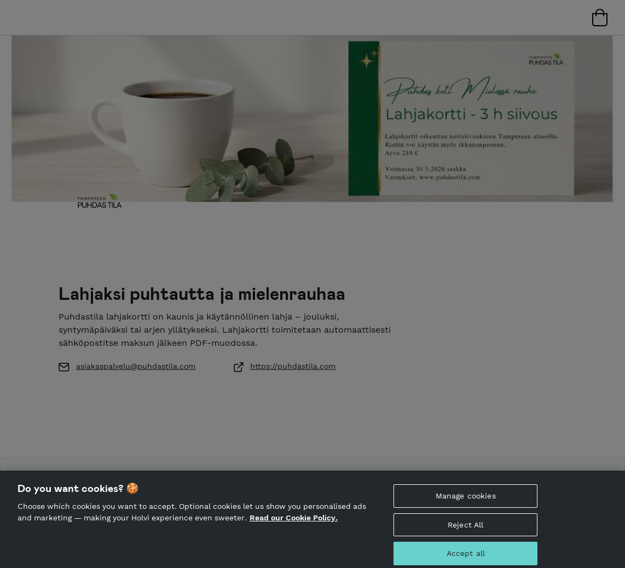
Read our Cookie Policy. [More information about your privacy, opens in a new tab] (294, 521)
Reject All (465, 528)
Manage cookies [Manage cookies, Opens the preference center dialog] (466, 499)
